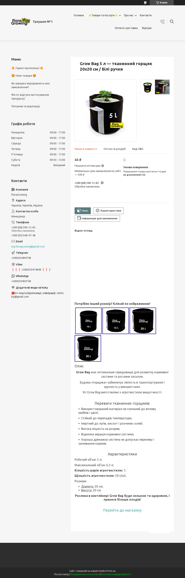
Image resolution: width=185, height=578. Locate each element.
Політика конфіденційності (116, 574)
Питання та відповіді (25, 106)
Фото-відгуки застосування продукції (30, 96)
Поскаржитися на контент (84, 574)
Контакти (146, 15)
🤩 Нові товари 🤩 (23, 75)
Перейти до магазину (122, 510)
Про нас (128, 15)
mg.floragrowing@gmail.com (28, 246)
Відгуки (147, 28)
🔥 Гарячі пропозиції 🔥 (27, 68)
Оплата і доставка (126, 28)
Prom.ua (111, 571)
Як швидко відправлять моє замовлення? (30, 85)
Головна (79, 15)
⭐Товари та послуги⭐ (103, 15)
